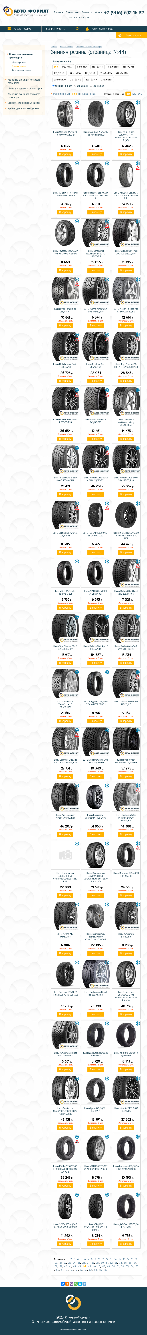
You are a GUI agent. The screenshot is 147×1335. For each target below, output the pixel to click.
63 (90, 1270)
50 (113, 1266)
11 (103, 1259)
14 (116, 1259)
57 (62, 1270)
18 (132, 1259)
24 (74, 1262)
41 (70, 1266)
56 (57, 1270)
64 (95, 1270)
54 (132, 1266)
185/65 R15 (59, 73)
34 (120, 1262)
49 (108, 1266)
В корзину (65, 154)
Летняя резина (19, 62)
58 (67, 1270)
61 (81, 1270)
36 (130, 1262)
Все (56, 66)
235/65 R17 (106, 79)
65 (100, 1270)
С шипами (81, 86)
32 (111, 1262)
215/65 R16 (75, 79)
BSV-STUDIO (82, 1329)
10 (99, 1259)
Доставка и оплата (78, 17)
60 (128, 93)
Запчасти (87, 12)
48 (103, 1266)
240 (140, 93)
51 (118, 1266)
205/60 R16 (60, 79)
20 (56, 1262)
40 (65, 1266)
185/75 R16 (75, 73)
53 (127, 1266)
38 (56, 1266)
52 (122, 1266)
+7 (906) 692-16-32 (124, 12)
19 (136, 1259)
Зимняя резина (19, 66)
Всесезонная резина (21, 70)
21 (61, 1262)
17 (128, 1259)
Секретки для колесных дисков (24, 103)
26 (83, 1262)
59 (71, 1270)
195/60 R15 (90, 73)
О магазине (72, 12)
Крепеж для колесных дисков (23, 108)
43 (79, 1266)
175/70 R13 (67, 66)
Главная (58, 12)
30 (102, 1262)
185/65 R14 (113, 66)
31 (107, 1262)
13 (111, 1259)
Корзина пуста (133, 35)
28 (93, 1262)
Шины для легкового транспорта (89, 47)
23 (69, 1262)
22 (65, 1262)
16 (124, 1259)
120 (134, 93)
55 (137, 1266)
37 (135, 1262)
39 (61, 1266)
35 (125, 1262)
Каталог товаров (66, 47)
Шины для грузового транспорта (25, 88)
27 (88, 1262)
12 (107, 1259)
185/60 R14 (97, 66)
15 (120, 1259)
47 (99, 1266)
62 (86, 1270)
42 (74, 1266)
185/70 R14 (128, 66)
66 (105, 1270)
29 (97, 1262)
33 (116, 1262)
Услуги (98, 12)
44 (84, 1266)
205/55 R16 (122, 73)
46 (94, 1266)
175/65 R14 (82, 66)
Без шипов (97, 86)
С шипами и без (62, 86)
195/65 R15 (106, 73)
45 (89, 1266)
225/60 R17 (91, 79)
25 (79, 1262)
